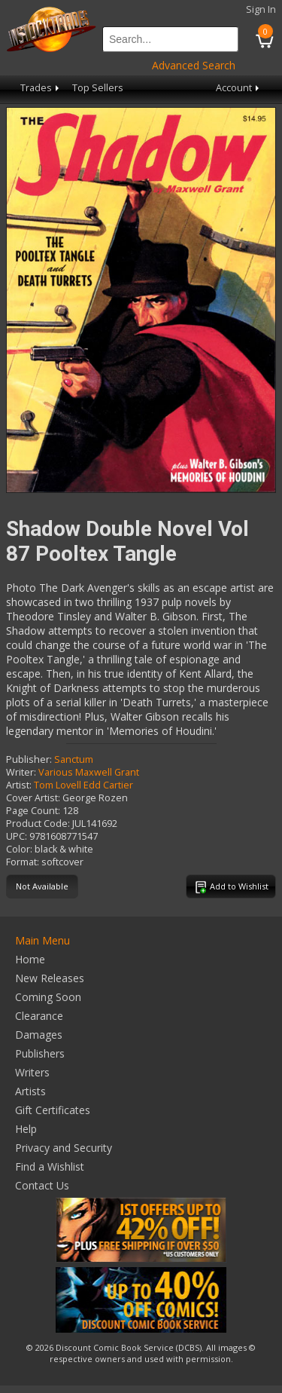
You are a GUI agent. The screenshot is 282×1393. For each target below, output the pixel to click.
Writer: (21, 772)
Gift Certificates (52, 1110)
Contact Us (42, 1185)
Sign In (261, 9)
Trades (41, 87)
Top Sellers (97, 87)
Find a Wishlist (49, 1166)
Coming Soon (48, 997)
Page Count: (33, 810)
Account (239, 87)
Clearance (39, 1016)
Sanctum (73, 759)
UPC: (16, 836)
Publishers (40, 1053)
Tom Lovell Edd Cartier (83, 785)
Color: (19, 849)
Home (30, 959)
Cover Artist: (33, 797)
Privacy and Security (63, 1147)
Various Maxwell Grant (88, 772)
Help (26, 1129)
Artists (30, 1091)
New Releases (49, 978)
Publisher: (29, 759)
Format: (22, 862)
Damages (38, 1034)
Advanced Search (193, 65)
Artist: (19, 785)
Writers (32, 1072)
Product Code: (38, 823)
